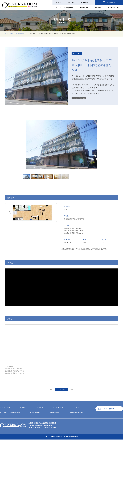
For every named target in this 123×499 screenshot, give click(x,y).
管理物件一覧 (54, 412)
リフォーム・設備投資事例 (67, 7)
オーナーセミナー (114, 7)
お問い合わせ (116, 2)
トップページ (10, 33)
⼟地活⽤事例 (86, 7)
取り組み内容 (86, 2)
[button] (31, 219)
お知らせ (61, 2)
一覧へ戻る (61, 389)
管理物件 (99, 7)
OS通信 (98, 2)
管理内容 (73, 2)
